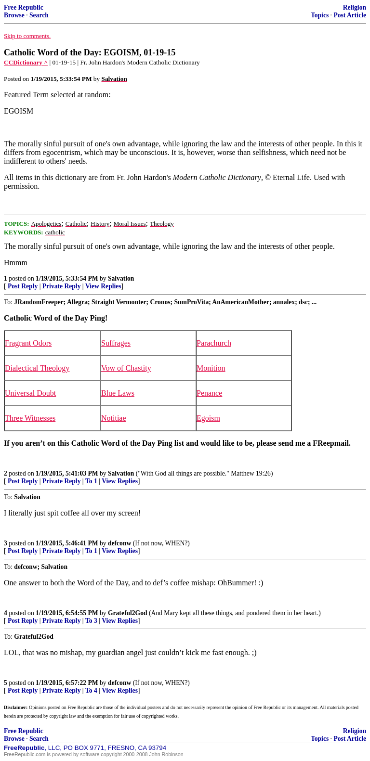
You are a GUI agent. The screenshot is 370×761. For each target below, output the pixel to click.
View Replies (103, 286)
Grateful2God (127, 613)
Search (39, 15)
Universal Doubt (30, 393)
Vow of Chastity (126, 368)
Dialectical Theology (37, 368)
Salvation (121, 278)
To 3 (91, 620)
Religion (354, 7)
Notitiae (113, 418)
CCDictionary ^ (26, 62)
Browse (14, 15)
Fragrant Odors (28, 343)
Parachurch (214, 343)
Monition (211, 368)
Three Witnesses (30, 418)
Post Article (349, 15)
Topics (320, 15)
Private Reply (61, 286)
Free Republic (23, 7)
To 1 (91, 481)
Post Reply (23, 286)
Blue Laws (117, 393)
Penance (209, 393)
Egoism (208, 418)
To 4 (91, 690)
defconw (119, 543)
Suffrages (116, 343)
